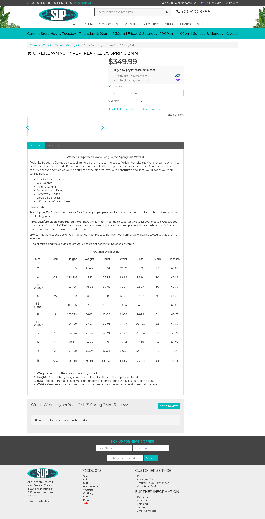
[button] (168, 3)
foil (75, 24)
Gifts (85, 496)
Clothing (88, 493)
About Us (33, 3)
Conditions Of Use (148, 486)
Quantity (113, 100)
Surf (85, 482)
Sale (200, 24)
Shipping (59, 3)
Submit (151, 458)
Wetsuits (88, 489)
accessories (108, 24)
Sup (85, 475)
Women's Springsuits (67, 45)
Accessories (90, 486)
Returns (71, 3)
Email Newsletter (147, 510)
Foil (85, 479)
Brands (185, 24)
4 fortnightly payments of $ (147, 76)
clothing (151, 24)
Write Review (169, 406)
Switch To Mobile (39, 500)
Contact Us (143, 475)
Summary (36, 145)
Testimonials (144, 507)
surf (89, 24)
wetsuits (131, 24)
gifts (169, 24)
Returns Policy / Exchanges (153, 482)
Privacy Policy (145, 479)
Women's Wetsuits (41, 45)
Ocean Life (46, 3)
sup (64, 24)
